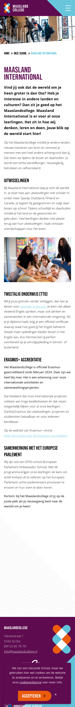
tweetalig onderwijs (33, 306)
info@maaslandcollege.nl (20, 651)
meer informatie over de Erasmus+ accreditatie (35, 435)
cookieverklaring (30, 682)
